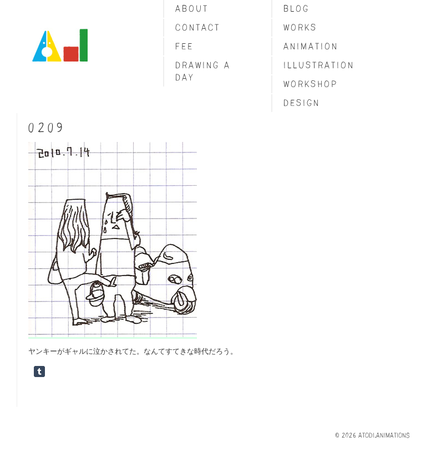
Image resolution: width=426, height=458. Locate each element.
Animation (310, 46)
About (192, 8)
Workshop (310, 84)
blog (296, 8)
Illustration (318, 65)
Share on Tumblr (39, 371)
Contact (197, 27)
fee (184, 46)
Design (301, 103)
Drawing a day (203, 71)
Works (300, 27)
